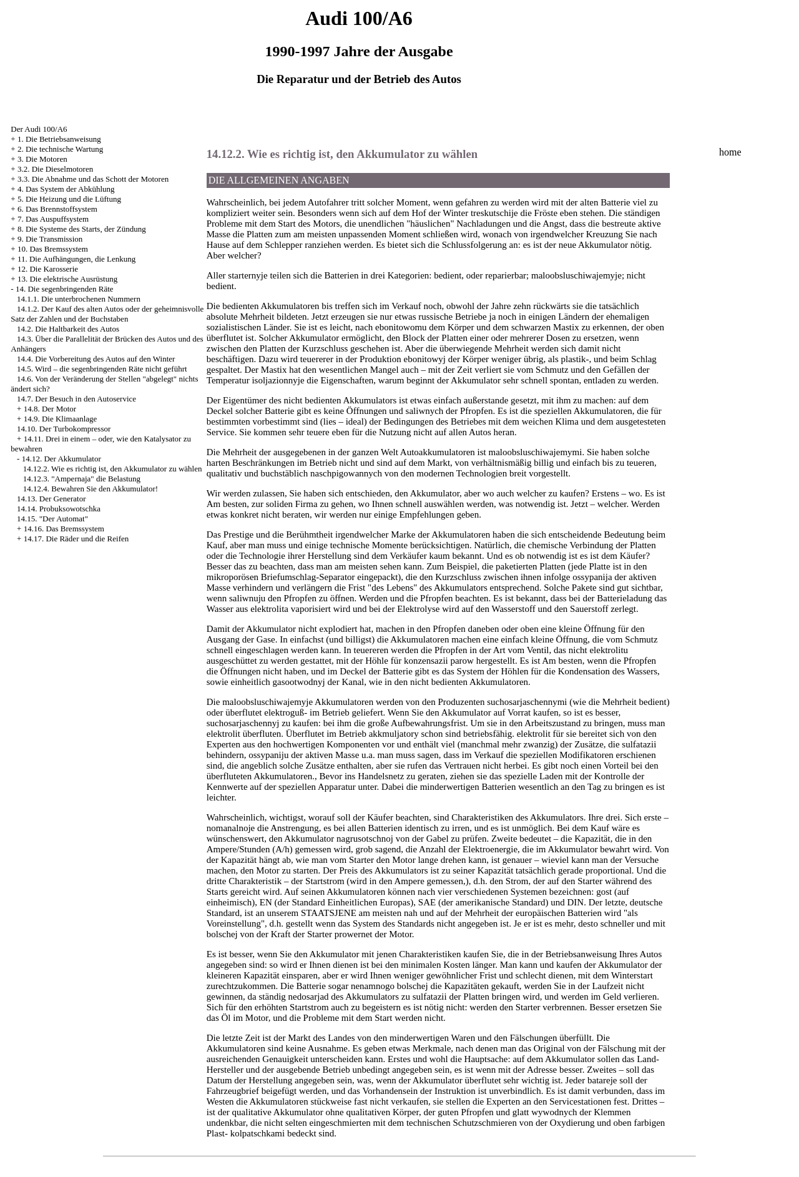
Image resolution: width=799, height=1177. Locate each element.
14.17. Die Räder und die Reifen (76, 538)
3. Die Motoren (42, 159)
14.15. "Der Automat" (52, 518)
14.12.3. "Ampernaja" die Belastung (81, 478)
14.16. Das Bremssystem (64, 528)
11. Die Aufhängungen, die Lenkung (76, 258)
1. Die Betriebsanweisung (59, 139)
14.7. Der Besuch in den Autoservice (76, 398)
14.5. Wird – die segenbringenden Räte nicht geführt (102, 368)
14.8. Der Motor (50, 408)
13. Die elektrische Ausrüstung (67, 278)
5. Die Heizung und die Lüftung (69, 199)
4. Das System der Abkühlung (66, 189)
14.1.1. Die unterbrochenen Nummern (78, 298)
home (730, 152)
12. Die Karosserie (47, 268)
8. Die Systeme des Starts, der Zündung (81, 229)
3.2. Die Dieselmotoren (55, 169)
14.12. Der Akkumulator (61, 458)
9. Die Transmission (49, 239)
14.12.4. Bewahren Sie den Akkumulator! (90, 488)
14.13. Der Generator (51, 498)
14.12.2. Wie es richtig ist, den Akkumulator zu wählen (112, 468)
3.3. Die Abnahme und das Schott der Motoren (93, 179)
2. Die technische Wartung (60, 149)
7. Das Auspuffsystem (53, 219)
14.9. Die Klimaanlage (60, 418)
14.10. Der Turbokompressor (63, 428)
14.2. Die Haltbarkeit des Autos (68, 328)
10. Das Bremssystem (52, 249)
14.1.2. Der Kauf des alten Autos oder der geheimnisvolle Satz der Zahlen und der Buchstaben (107, 313)
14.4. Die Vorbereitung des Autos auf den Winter (96, 358)
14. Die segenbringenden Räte (65, 288)
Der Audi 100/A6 (39, 129)
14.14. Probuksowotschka (58, 508)
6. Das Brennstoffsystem (57, 209)
